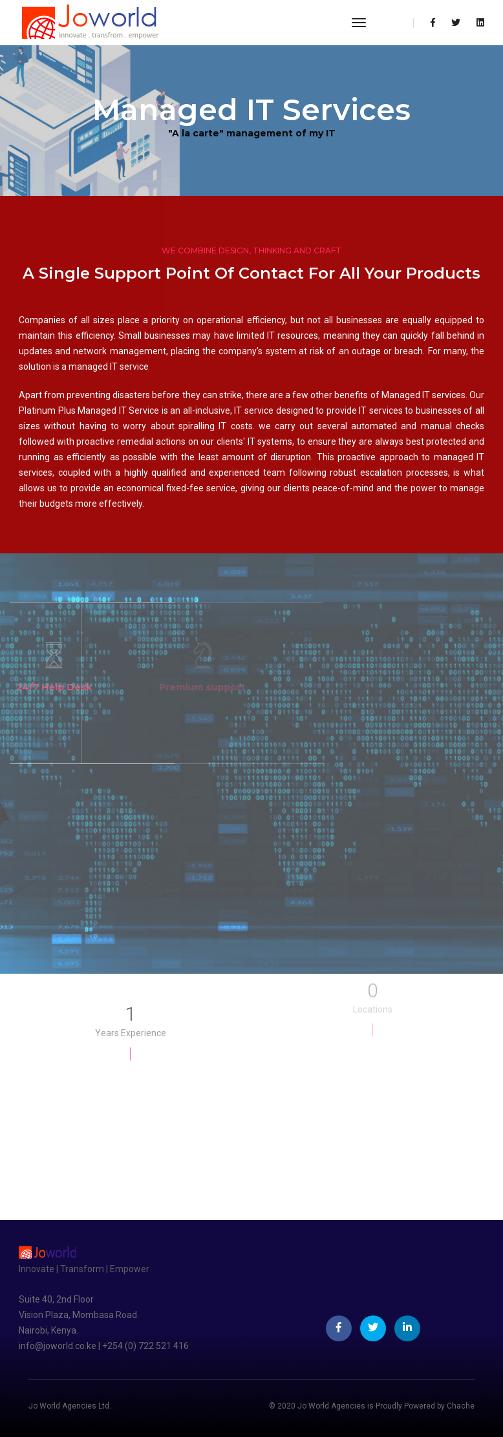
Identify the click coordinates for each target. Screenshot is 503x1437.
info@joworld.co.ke (58, 1346)
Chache (461, 1405)
